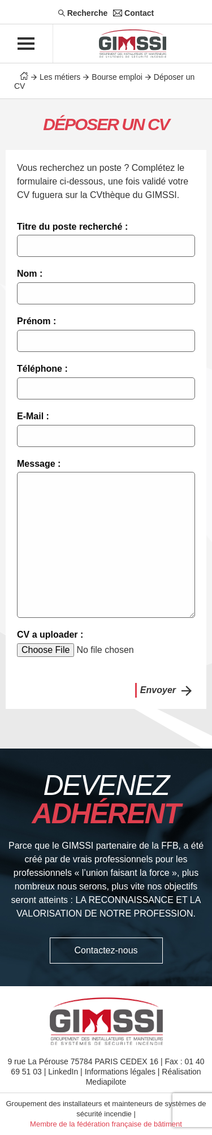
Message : (38, 463)
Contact (133, 13)
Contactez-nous (105, 950)
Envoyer (158, 690)
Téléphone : (42, 368)
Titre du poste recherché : (72, 226)
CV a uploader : (50, 634)
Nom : (29, 273)
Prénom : (36, 321)
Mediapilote (106, 1081)
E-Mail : (33, 416)
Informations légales (120, 1071)
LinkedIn (63, 1071)
